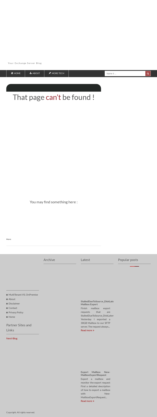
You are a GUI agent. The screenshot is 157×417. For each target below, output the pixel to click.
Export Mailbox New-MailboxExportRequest (95, 373)
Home (12, 316)
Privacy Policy (16, 312)
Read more (86, 330)
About (12, 299)
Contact (13, 307)
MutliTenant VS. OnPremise (23, 294)
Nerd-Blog (11, 338)
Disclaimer (14, 303)
